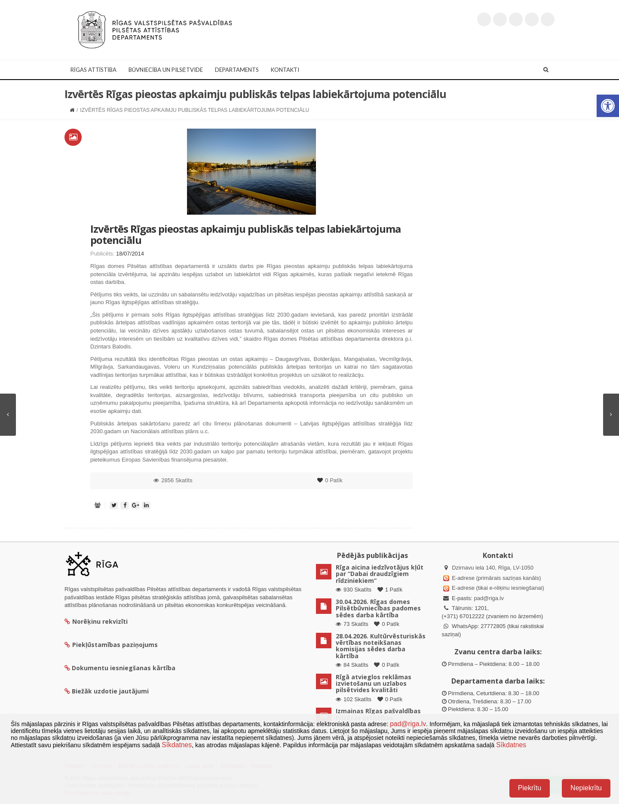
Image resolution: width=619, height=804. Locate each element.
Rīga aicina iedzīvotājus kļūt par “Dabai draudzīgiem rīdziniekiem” (379, 574)
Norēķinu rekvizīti (96, 621)
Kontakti (285, 69)
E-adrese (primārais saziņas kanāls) (496, 578)
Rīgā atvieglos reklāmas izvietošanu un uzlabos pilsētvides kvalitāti (373, 683)
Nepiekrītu (586, 788)
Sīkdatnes (177, 745)
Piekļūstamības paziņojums (111, 645)
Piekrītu (529, 788)
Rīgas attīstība (93, 69)
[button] (608, 106)
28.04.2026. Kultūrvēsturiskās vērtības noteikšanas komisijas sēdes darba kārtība (381, 646)
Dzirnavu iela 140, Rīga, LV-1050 (492, 567)
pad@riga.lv (489, 598)
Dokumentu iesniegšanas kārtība (123, 668)
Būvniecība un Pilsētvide (166, 69)
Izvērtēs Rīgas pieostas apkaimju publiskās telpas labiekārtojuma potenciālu (245, 234)
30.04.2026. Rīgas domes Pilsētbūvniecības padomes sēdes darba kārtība (378, 608)
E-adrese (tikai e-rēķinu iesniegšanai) (497, 588)
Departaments (237, 69)
